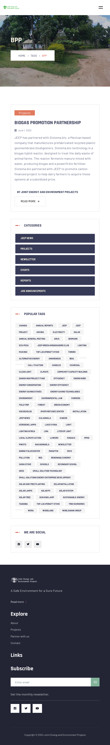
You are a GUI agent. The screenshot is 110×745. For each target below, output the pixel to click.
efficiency (59, 378)
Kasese (63, 418)
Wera (31, 510)
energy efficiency (59, 385)
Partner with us (20, 636)
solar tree (25, 497)
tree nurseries (77, 504)
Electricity (59, 332)
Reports (26, 280)
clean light (25, 372)
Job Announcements (33, 290)
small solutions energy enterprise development (45, 477)
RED (40, 457)
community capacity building (72, 372)
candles (56, 365)
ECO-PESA (24, 345)
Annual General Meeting (32, 338)
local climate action (30, 438)
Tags (34, 55)
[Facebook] (18, 544)
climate (44, 372)
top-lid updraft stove (47, 352)
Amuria (40, 332)
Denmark (73, 338)
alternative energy (29, 358)
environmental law (51, 398)
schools (44, 464)
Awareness (55, 358)
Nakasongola (42, 444)
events (25, 269)
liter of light (64, 431)
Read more (30, 201)
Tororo (71, 352)
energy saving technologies (65, 391)
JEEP (64, 325)
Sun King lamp (46, 497)
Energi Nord (80, 378)
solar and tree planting (32, 484)
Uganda (23, 325)
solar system (66, 490)
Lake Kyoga (51, 424)
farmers (75, 398)
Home (21, 55)
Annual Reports (44, 325)
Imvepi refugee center (52, 411)
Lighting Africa (27, 431)
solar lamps (25, 490)
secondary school (67, 464)
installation (79, 411)
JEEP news (27, 238)
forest (41, 405)
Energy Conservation (30, 385)
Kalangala (45, 418)
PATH (69, 451)
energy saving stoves (30, 391)
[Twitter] (28, 544)
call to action (35, 365)
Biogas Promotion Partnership (47, 123)
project (23, 332)
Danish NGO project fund (32, 378)
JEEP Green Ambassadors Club (53, 345)
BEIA (72, 358)
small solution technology (47, 471)
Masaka (71, 438)
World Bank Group (71, 510)
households (25, 411)
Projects (25, 113)
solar (77, 332)
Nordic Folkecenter (29, 451)
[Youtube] (37, 544)
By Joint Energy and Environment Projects (47, 192)
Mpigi (86, 438)
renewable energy (61, 457)
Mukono (23, 352)
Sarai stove (25, 464)
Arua (56, 338)
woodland (48, 510)
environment (26, 398)
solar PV (45, 490)
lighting (82, 345)
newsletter (28, 259)
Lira (46, 431)
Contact (15, 643)
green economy (62, 405)
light (68, 424)
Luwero (54, 438)
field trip (24, 405)
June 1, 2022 (23, 130)
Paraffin (53, 451)
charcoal (75, 365)
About (14, 623)
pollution (24, 457)
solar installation (64, 484)
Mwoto (22, 444)
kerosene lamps (27, 424)
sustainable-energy (74, 497)
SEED (21, 471)
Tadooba (23, 504)
